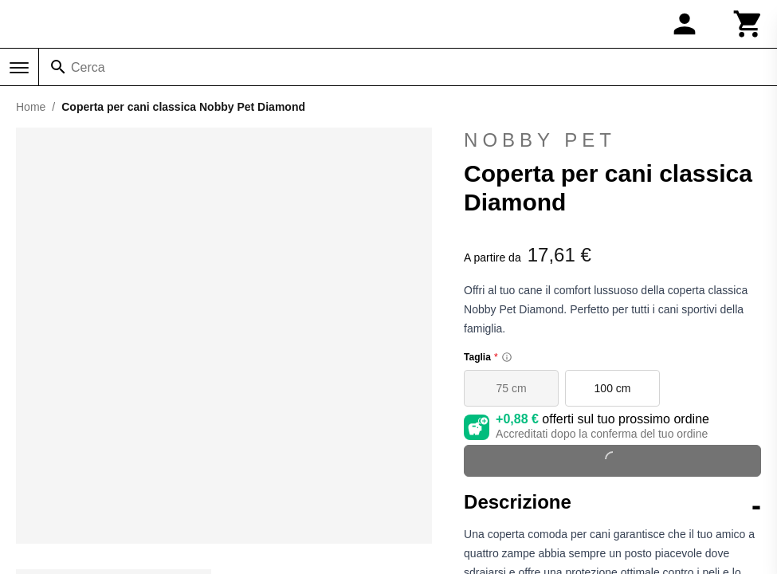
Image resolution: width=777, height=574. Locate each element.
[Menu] (19, 68)
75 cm (511, 388)
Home (30, 106)
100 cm (613, 388)
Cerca (88, 67)
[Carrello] (748, 24)
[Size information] (506, 357)
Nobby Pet (540, 140)
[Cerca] (58, 67)
